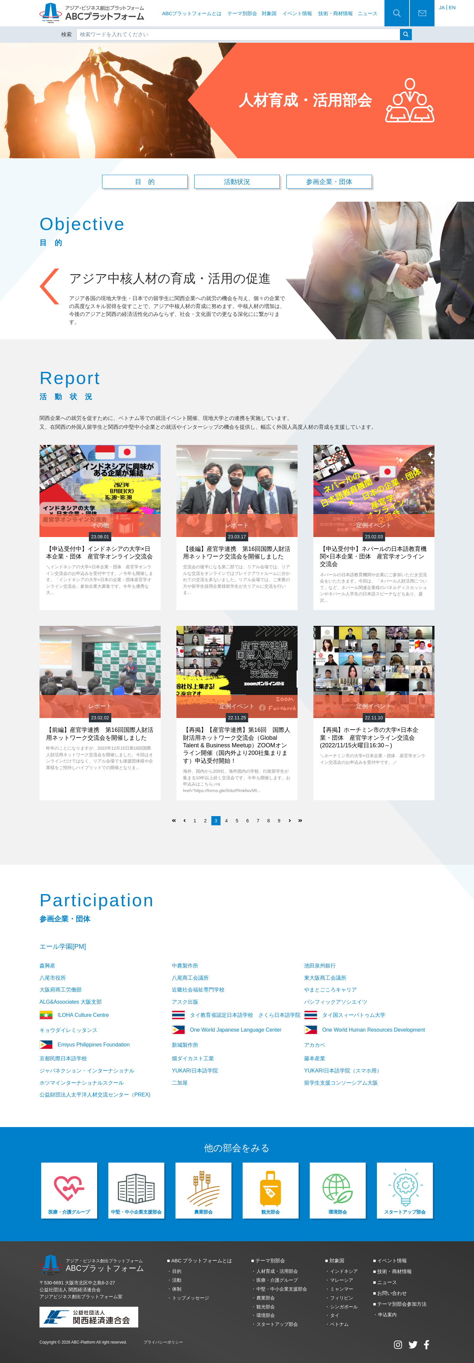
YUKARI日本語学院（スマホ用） (343, 1070)
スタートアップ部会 (277, 1324)
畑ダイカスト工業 (193, 1059)
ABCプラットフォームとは (192, 13)
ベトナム (339, 1324)
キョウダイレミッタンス (68, 1030)
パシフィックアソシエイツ (335, 1002)
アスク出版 (185, 1002)
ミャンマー (341, 1289)
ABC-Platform (83, 1342)
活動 (176, 1280)
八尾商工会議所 (190, 978)
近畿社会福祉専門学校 (198, 990)
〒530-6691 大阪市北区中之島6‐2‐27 (77, 1283)
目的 (176, 1271)
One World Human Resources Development (364, 1030)
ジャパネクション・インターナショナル (87, 1070)
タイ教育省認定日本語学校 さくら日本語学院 (236, 1015)
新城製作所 (185, 1045)
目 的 (145, 182)
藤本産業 (314, 1059)
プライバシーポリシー (163, 1342)
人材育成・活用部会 (277, 1271)
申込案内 (387, 1315)
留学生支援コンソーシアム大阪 (341, 1083)
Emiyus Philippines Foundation (88, 1045)
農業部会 (265, 1297)
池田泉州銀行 (320, 965)
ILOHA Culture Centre (74, 1015)
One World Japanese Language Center (226, 1030)
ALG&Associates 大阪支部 (71, 1002)
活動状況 (237, 182)
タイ (334, 1315)
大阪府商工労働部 (61, 990)
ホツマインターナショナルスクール (82, 1083)
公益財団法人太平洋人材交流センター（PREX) (95, 1095)
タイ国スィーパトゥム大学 (344, 1015)
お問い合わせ (392, 1293)
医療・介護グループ (277, 1280)
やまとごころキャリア (330, 990)
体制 (176, 1289)
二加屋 (180, 1083)
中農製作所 (185, 965)
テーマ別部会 (242, 13)
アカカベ (314, 1045)
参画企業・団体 (329, 182)
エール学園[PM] (63, 946)
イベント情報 (297, 13)
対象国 (269, 13)
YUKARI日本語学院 (195, 1070)
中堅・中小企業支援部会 (281, 1289)
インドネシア (344, 1271)
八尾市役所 (53, 978)
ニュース (368, 13)
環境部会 (265, 1315)
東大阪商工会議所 (325, 978)
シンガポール (344, 1306)
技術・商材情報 (335, 13)
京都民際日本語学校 (63, 1059)
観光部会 (265, 1306)
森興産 (47, 965)
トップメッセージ (190, 1297)
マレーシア (341, 1280)
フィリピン (341, 1297)
